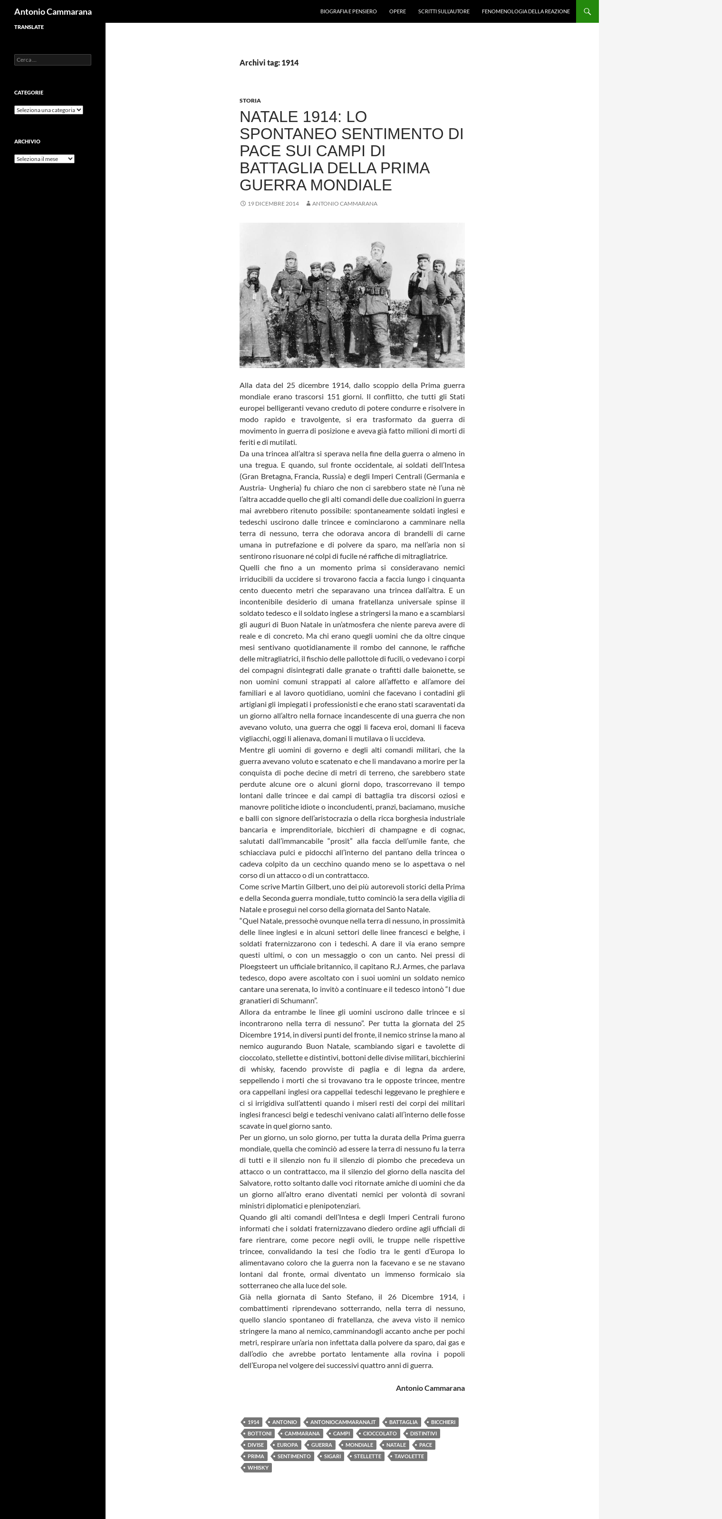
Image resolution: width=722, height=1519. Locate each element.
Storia (250, 100)
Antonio (284, 1422)
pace (425, 1445)
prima (256, 1456)
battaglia (403, 1422)
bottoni (259, 1433)
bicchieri (443, 1422)
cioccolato (380, 1433)
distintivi (423, 1433)
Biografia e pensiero (348, 11)
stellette (367, 1456)
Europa (287, 1445)
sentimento (294, 1456)
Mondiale (359, 1445)
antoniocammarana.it (343, 1422)
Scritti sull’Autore (444, 11)
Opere (397, 11)
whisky (258, 1467)
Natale (396, 1445)
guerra (321, 1445)
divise (256, 1445)
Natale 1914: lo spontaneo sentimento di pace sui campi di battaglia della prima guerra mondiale (352, 151)
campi (341, 1433)
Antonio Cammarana (53, 11)
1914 (253, 1422)
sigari (332, 1456)
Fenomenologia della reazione (526, 11)
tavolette (409, 1456)
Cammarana (302, 1433)
